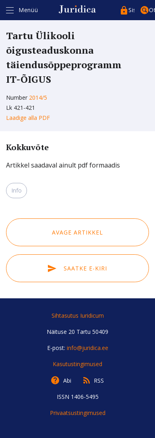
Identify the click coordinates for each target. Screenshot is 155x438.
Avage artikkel (77, 232)
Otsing (152, 10)
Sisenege (131, 10)
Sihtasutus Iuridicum (78, 315)
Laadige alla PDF (28, 118)
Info (16, 190)
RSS (99, 380)
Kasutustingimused (77, 364)
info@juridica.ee (87, 348)
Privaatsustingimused (77, 413)
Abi (67, 380)
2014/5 (38, 97)
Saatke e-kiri (77, 268)
